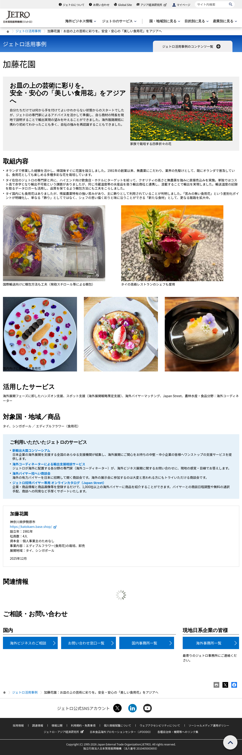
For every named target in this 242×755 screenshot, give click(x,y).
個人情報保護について (117, 725)
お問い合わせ (101, 5)
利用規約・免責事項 (83, 725)
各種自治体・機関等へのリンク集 (177, 732)
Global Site (125, 5)
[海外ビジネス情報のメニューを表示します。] (80, 21)
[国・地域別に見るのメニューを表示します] (164, 21)
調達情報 (37, 725)
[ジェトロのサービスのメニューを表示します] (118, 21)
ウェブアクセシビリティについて (160, 725)
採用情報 (18, 725)
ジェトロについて (74, 5)
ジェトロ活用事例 (28, 31)
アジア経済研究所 (154, 5)
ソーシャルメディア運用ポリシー (209, 725)
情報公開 (57, 725)
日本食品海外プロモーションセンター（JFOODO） (121, 732)
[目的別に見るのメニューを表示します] (196, 21)
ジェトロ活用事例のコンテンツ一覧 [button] (192, 46)
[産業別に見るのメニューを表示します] (224, 21)
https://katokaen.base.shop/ (33, 526)
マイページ (183, 5)
